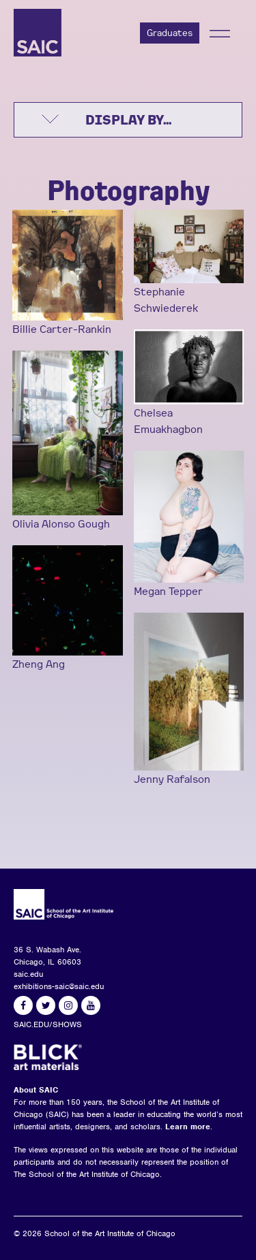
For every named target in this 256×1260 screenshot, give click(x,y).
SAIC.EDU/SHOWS (48, 1024)
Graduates (170, 33)
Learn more (187, 1126)
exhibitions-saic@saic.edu (59, 986)
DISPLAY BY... (128, 119)
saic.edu (28, 974)
